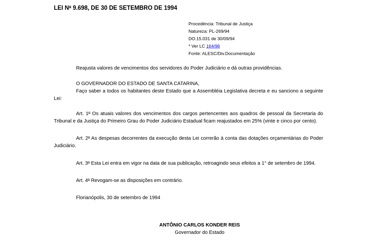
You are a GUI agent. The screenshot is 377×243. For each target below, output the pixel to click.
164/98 (213, 46)
